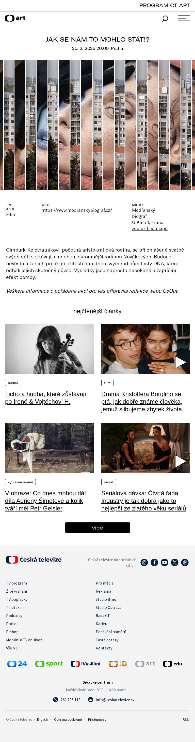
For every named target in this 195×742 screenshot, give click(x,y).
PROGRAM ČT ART (164, 5)
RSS (186, 719)
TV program (16, 583)
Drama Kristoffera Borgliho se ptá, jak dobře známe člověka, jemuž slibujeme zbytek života (141, 402)
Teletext (13, 607)
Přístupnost (97, 719)
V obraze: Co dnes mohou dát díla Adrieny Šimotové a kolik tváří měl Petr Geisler (45, 501)
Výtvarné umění (20, 482)
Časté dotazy (107, 639)
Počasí (12, 623)
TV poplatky (16, 599)
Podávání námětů (111, 631)
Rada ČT (103, 615)
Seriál (108, 482)
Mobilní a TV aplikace (24, 639)
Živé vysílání (16, 591)
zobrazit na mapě (150, 228)
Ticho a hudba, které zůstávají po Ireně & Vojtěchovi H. (45, 398)
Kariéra (102, 623)
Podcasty (14, 615)
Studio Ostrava (108, 607)
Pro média (104, 583)
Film (107, 383)
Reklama (103, 591)
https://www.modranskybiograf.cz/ (76, 210)
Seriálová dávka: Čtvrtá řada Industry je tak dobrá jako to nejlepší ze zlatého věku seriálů (143, 501)
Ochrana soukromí (68, 719)
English (42, 719)
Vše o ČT (13, 647)
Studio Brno (106, 599)
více (97, 527)
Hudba (13, 383)
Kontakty (104, 647)
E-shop (12, 631)
